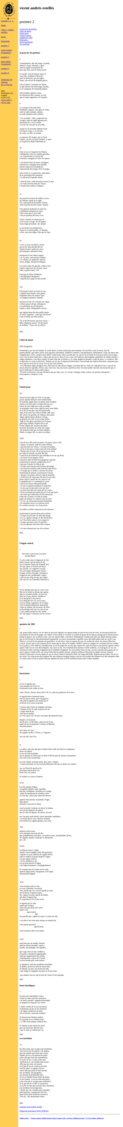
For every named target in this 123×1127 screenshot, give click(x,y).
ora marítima (24, 44)
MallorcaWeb (24, 1118)
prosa (3, 37)
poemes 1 (5, 46)
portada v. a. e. (7, 21)
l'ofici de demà (25, 31)
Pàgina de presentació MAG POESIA (34, 1111)
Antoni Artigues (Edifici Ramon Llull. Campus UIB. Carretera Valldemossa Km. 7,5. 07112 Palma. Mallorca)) (67, 1118)
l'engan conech (25, 36)
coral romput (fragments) (6, 51)
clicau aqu (5, 100)
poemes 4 (5, 73)
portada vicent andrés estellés (31, 1107)
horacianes (24, 40)
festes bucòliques (26, 42)
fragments (5, 41)
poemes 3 (5, 68)
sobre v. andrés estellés (7, 31)
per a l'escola (6, 84)
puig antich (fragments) (6, 62)
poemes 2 (5, 57)
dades (3, 25)
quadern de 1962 (26, 38)
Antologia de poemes (6, 80)
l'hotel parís (24, 33)
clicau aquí (5, 102)
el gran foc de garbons (28, 29)
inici (21, 331)
